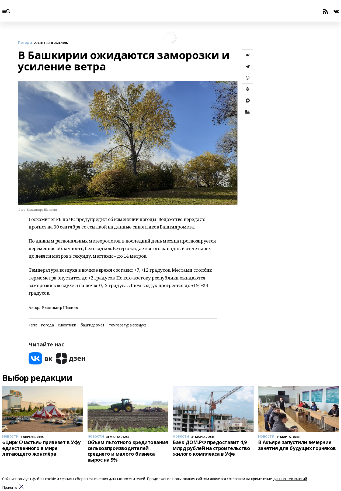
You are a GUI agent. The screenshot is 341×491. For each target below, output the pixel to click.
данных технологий (290, 478)
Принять (9, 487)
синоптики (67, 325)
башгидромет (93, 325)
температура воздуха (128, 325)
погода (47, 325)
